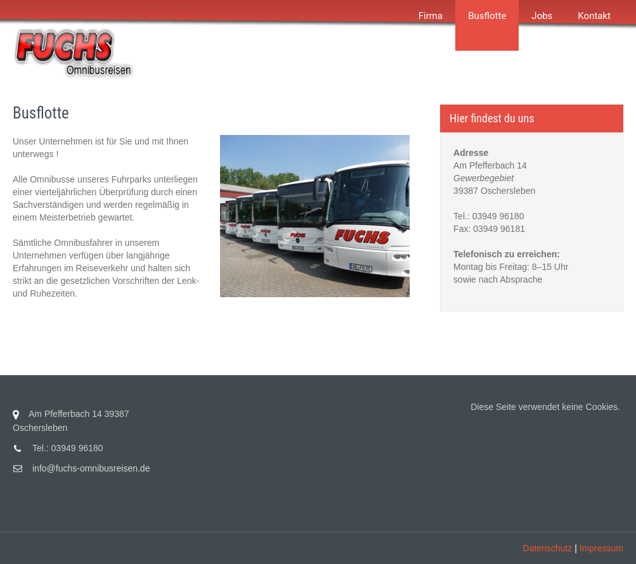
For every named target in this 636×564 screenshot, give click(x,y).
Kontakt (594, 16)
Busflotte (487, 16)
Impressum (601, 548)
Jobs (541, 16)
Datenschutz (548, 548)
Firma (431, 16)
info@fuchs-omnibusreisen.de (91, 468)
